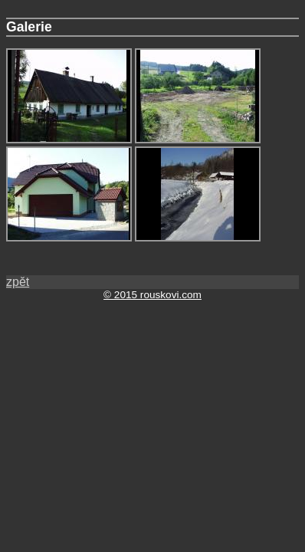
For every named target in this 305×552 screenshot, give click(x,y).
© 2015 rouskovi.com (152, 295)
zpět (17, 281)
